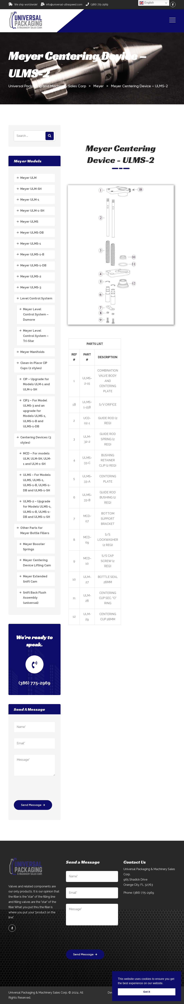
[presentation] (41, 790)
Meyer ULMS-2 (30, 276)
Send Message (33, 805)
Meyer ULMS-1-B (32, 254)
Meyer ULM (28, 178)
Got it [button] (146, 991)
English (146, 3)
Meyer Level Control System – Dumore (36, 314)
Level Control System (36, 298)
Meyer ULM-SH (31, 189)
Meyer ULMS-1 (30, 243)
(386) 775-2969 (99, 4)
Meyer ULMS (29, 221)
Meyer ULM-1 (29, 199)
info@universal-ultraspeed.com (64, 4)
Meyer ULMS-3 (30, 287)
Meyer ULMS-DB (32, 232)
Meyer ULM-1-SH (32, 210)
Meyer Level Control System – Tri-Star (36, 336)
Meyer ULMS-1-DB (33, 265)
